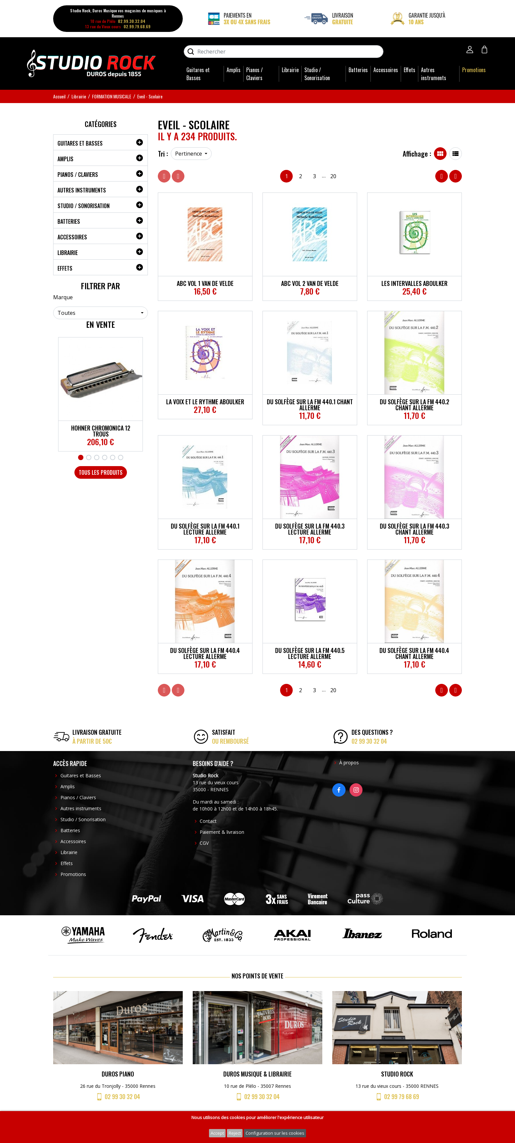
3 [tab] (96, 457)
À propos (349, 762)
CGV (204, 843)
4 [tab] (104, 457)
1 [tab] (80, 457)
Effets (409, 70)
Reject (235, 1133)
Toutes (66, 313)
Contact (208, 821)
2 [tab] (88, 457)
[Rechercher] (283, 51)
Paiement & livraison (222, 832)
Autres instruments (433, 74)
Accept (217, 1133)
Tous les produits (101, 472)
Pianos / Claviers (254, 74)
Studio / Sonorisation (317, 74)
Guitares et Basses (198, 74)
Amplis (234, 70)
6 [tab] (120, 457)
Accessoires (385, 70)
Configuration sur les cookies (275, 1133)
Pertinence (189, 153)
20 (333, 176)
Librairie (290, 70)
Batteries (358, 70)
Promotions (474, 70)
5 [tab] (112, 457)
